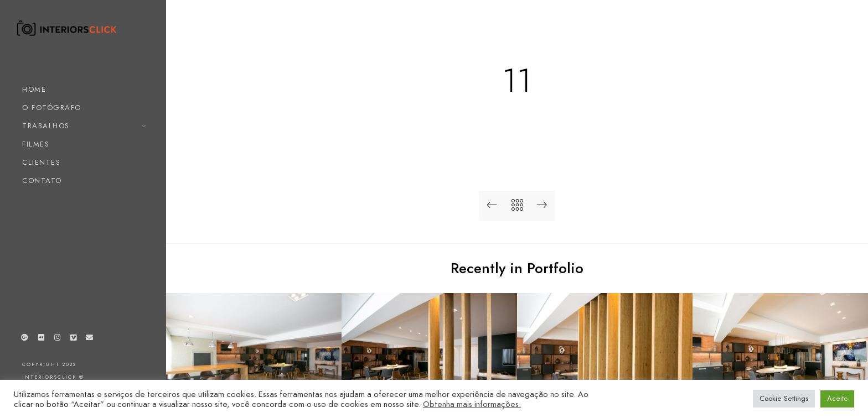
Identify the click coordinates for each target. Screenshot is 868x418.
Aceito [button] (837, 399)
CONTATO (42, 181)
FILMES (35, 144)
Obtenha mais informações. (472, 404)
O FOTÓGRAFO (51, 108)
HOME (34, 90)
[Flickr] (40, 339)
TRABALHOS (46, 126)
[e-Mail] (89, 339)
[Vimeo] (73, 339)
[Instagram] (57, 339)
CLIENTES (41, 163)
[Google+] (24, 339)
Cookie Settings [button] (784, 399)
